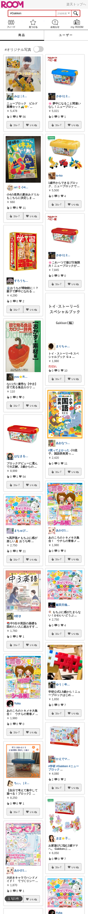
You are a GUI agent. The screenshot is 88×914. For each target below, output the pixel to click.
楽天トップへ (76, 4)
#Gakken (62, 766)
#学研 (52, 766)
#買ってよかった (59, 450)
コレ (16, 125)
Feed (11, 24)
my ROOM (77, 24)
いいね (33, 125)
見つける (33, 24)
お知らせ (55, 24)
